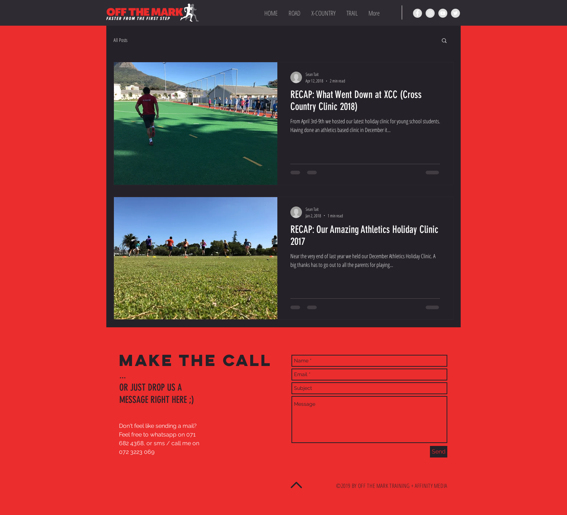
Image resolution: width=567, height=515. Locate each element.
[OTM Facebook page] (417, 13)
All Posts (120, 40)
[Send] (438, 451)
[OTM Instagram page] (430, 13)
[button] (444, 41)
